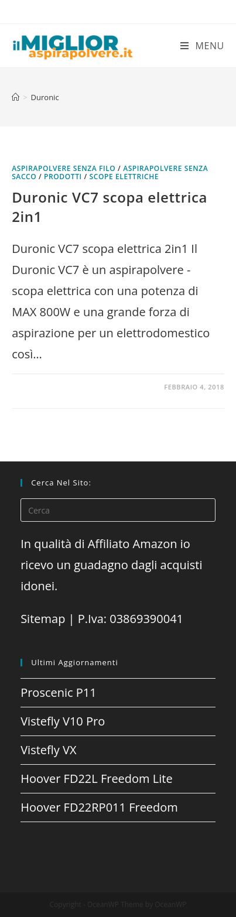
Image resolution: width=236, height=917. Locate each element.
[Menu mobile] (202, 45)
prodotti (63, 177)
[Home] (15, 97)
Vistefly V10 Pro (62, 721)
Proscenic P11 (58, 692)
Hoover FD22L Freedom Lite (96, 778)
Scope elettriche (124, 177)
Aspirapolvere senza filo (63, 168)
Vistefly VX (48, 750)
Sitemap (42, 619)
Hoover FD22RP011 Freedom (99, 807)
